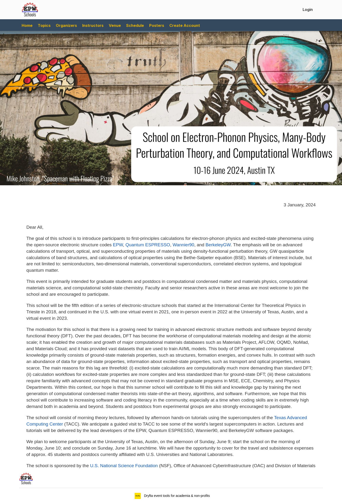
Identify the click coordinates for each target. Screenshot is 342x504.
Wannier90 (183, 244)
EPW (118, 244)
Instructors (93, 25)
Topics (44, 25)
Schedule (135, 25)
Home (27, 25)
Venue (115, 25)
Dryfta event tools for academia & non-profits (176, 496)
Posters (156, 25)
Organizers (66, 25)
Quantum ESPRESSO (147, 244)
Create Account (184, 25)
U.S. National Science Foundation (124, 465)
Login (308, 9)
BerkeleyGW (218, 244)
